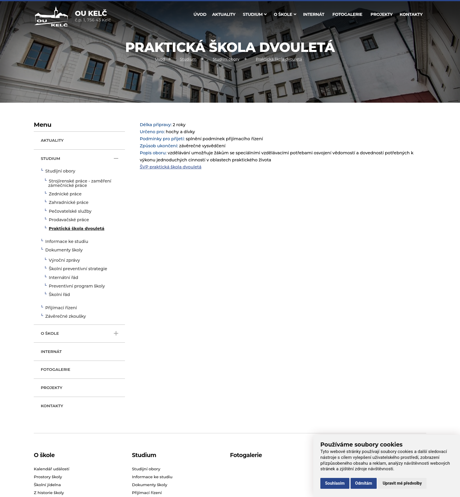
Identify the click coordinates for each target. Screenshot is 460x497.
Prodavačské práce (69, 220)
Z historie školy (49, 492)
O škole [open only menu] (79, 333)
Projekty (382, 14)
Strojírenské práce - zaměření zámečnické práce (79, 183)
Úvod (200, 14)
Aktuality (223, 14)
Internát (313, 14)
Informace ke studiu (66, 241)
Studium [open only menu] (79, 158)
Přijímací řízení (61, 308)
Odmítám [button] (363, 483)
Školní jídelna (47, 484)
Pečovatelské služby (70, 211)
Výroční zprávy (64, 260)
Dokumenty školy (64, 250)
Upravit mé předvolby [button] (402, 483)
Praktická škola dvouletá (279, 59)
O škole (285, 14)
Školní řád (59, 295)
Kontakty (411, 14)
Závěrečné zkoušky (65, 316)
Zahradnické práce (68, 202)
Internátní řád (63, 277)
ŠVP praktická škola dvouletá (170, 167)
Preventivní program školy (77, 286)
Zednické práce (65, 194)
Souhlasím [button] (335, 483)
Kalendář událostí (51, 468)
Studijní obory (226, 59)
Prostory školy (48, 476)
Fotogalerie (347, 14)
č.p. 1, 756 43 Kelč (93, 17)
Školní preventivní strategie (78, 269)
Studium (255, 14)
